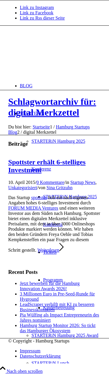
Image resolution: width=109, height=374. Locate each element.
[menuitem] (60, 86)
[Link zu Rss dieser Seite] (42, 17)
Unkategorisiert (22, 187)
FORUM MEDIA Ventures (33, 208)
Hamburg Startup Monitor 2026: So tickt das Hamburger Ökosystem (58, 328)
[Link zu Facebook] (36, 12)
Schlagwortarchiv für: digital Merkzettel (52, 107)
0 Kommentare (50, 182)
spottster (39, 197)
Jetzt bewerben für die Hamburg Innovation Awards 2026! (50, 286)
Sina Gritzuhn (59, 187)
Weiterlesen (50, 250)
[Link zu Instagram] (37, 7)
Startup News (83, 182)
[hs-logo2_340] (51, 53)
